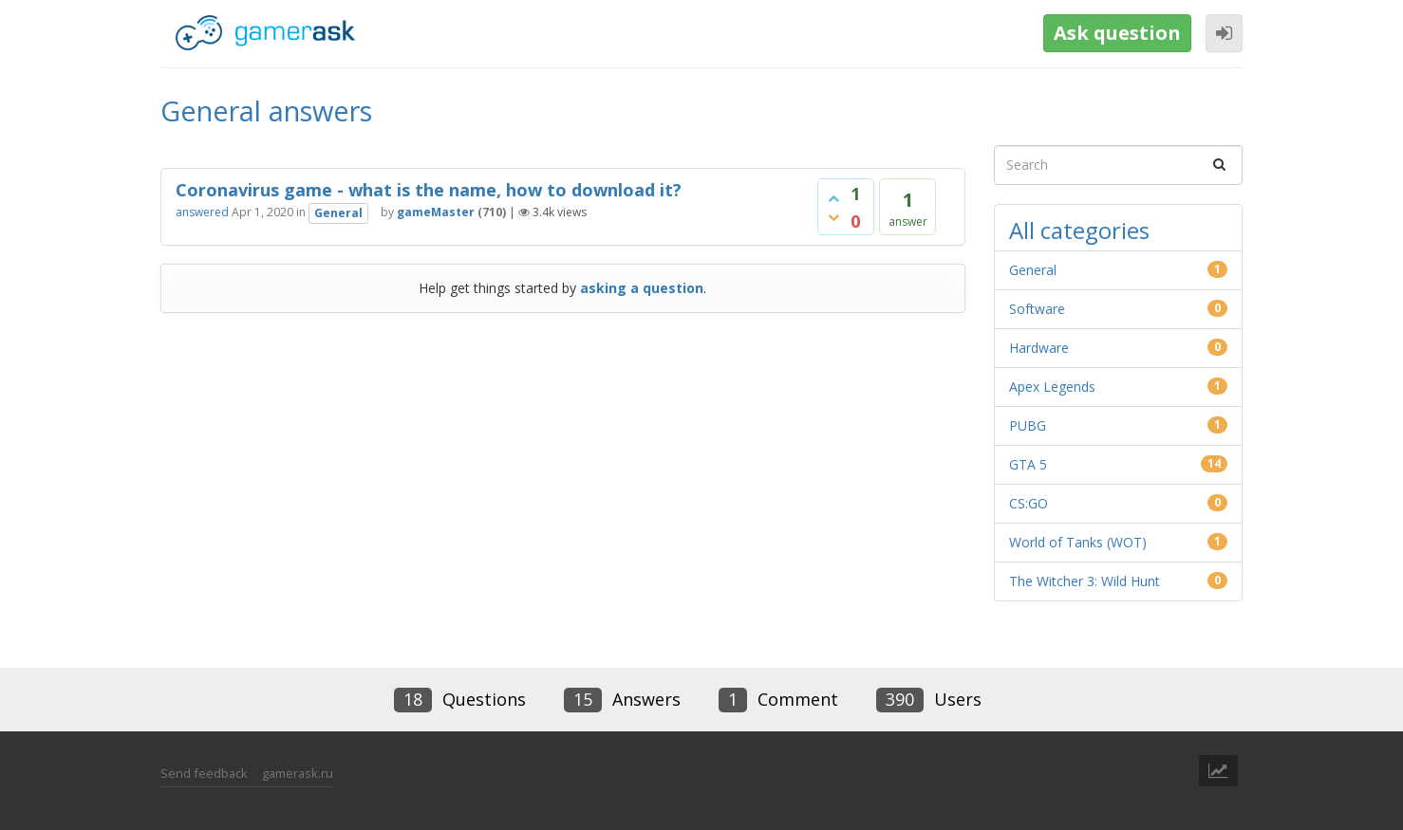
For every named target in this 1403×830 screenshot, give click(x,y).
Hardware (1039, 348)
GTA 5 (1028, 464)
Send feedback (204, 773)
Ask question (1117, 33)
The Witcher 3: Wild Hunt (1084, 581)
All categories (1079, 230)
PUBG (1027, 425)
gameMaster (436, 212)
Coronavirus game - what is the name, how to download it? (429, 189)
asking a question (641, 288)
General (338, 213)
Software (1037, 309)
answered (202, 212)
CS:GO (1028, 503)
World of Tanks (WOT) (1078, 542)
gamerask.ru (297, 773)
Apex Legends (1052, 387)
